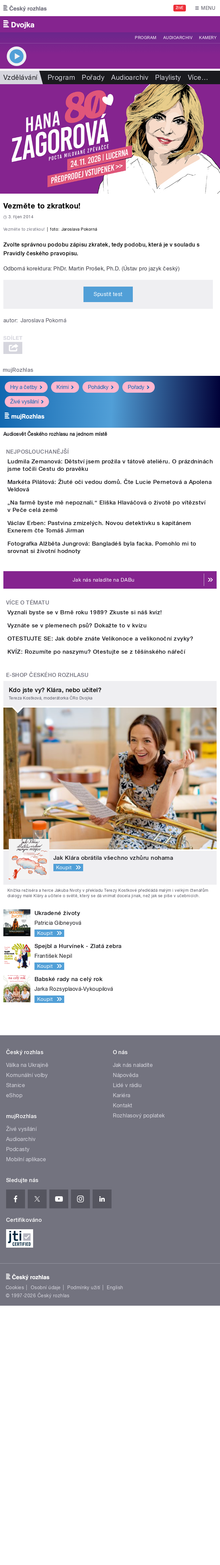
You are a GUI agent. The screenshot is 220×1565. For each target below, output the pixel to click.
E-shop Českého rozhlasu (47, 934)
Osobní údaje (46, 1546)
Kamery (208, 37)
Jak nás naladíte (133, 1324)
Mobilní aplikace (26, 1418)
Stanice (15, 1344)
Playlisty (168, 77)
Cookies (15, 1546)
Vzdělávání (20, 77)
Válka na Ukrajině (27, 1324)
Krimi (65, 510)
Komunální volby (27, 1334)
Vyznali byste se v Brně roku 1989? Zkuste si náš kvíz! (111, 794)
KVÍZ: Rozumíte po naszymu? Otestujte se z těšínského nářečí (123, 891)
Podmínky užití (83, 1546)
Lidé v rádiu (127, 1344)
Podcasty (18, 1408)
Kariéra (121, 1354)
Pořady (93, 77)
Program (145, 37)
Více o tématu (27, 785)
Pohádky (101, 510)
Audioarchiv (177, 37)
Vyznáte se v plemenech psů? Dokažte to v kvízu (104, 826)
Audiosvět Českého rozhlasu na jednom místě (55, 557)
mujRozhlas (18, 493)
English (115, 1546)
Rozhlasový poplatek (139, 1374)
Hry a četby (26, 510)
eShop (14, 1354)
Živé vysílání (27, 525)
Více (198, 77)
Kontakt (122, 1364)
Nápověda (126, 1334)
